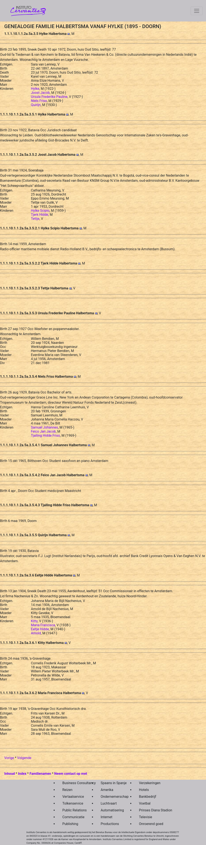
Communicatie (71, 817)
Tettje (35, 219)
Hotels (144, 790)
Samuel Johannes (44, 427)
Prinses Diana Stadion (148, 810)
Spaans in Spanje (110, 783)
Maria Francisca (43, 625)
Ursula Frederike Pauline (49, 97)
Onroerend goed (148, 824)
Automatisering (110, 810)
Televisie (145, 817)
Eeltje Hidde (40, 629)
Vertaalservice (71, 797)
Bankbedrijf (147, 797)
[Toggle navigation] (197, 11)
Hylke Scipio (40, 211)
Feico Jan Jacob (43, 431)
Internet (106, 817)
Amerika (107, 790)
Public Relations (71, 810)
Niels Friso (39, 101)
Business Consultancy (71, 783)
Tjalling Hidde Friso (45, 435)
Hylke (35, 89)
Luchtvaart (109, 803)
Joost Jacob (40, 93)
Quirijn (36, 105)
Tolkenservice (71, 803)
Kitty (34, 621)
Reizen (67, 790)
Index (22, 774)
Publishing (70, 824)
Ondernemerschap (110, 797)
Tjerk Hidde (39, 215)
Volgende (24, 758)
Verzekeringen (148, 783)
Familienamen (40, 774)
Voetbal (144, 803)
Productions (110, 824)
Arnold (36, 633)
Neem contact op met (70, 774)
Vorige (9, 758)
